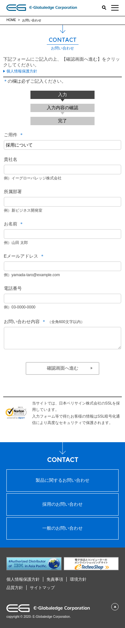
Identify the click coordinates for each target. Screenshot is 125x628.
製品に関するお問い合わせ (62, 480)
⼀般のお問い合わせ (62, 528)
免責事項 (54, 579)
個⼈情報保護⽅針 (23, 579)
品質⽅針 (14, 587)
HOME (11, 20)
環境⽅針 (78, 579)
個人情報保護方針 (21, 71)
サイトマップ (42, 587)
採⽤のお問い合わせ (62, 504)
